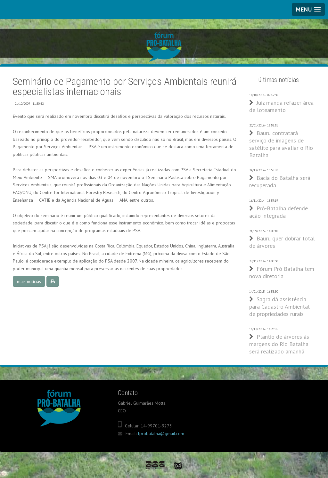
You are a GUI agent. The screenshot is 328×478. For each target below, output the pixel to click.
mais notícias (29, 281)
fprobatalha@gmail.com (161, 433)
